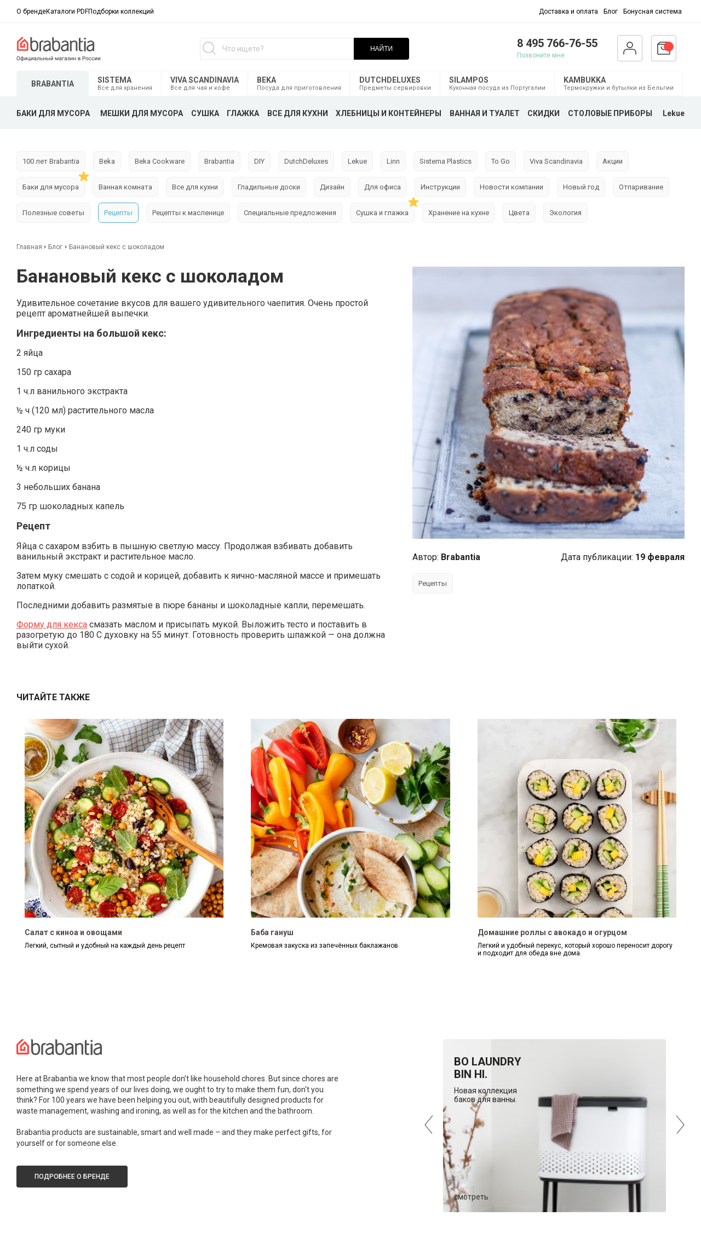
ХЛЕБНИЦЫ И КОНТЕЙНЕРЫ (388, 113)
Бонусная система (652, 11)
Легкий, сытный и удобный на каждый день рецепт (105, 945)
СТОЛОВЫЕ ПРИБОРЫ (610, 113)
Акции (612, 161)
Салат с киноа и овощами (73, 932)
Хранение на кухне (458, 213)
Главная (30, 247)
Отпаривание (641, 187)
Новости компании (511, 187)
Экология (565, 213)
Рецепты (118, 213)
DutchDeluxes (306, 161)
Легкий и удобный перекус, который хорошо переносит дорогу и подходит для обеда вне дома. (575, 949)
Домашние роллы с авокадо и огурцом (552, 932)
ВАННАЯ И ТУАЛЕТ (485, 113)
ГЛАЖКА (243, 113)
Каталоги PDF (67, 11)
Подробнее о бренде (72, 1176)
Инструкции (440, 187)
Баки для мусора (50, 187)
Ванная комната (125, 187)
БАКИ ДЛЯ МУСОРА (53, 113)
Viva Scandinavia (556, 161)
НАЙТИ (381, 49)
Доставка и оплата (568, 11)
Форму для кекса (51, 624)
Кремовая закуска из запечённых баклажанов (324, 945)
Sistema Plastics (446, 161)
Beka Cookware (160, 161)
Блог (611, 11)
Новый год (581, 187)
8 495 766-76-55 (557, 43)
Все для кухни (195, 187)
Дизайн (332, 187)
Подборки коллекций (121, 11)
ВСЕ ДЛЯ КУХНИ (297, 113)
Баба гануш (272, 932)
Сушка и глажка (382, 213)
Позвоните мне (541, 55)
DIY (259, 161)
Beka (107, 161)
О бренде (31, 11)
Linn (393, 161)
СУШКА (205, 113)
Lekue (674, 113)
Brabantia (219, 161)
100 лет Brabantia (50, 161)
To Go (500, 161)
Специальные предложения (290, 213)
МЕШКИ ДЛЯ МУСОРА (141, 113)
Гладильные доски (269, 187)
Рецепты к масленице (188, 213)
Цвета (519, 213)
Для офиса (382, 187)
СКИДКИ (543, 113)
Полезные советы (53, 213)
